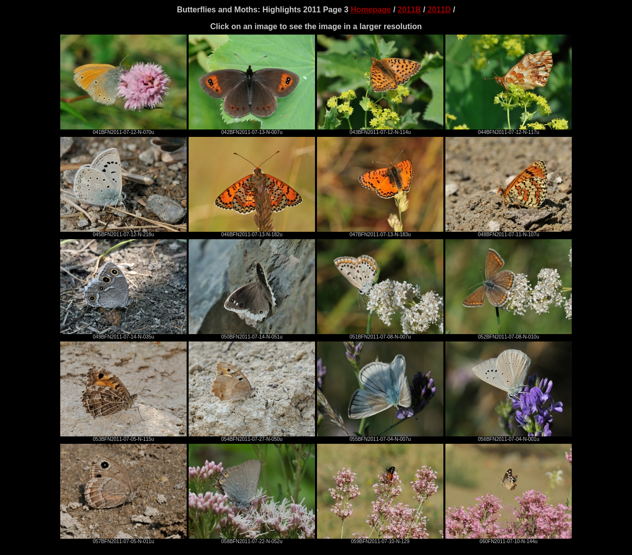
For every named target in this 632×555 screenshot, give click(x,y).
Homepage (371, 9)
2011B (409, 9)
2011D (439, 9)
